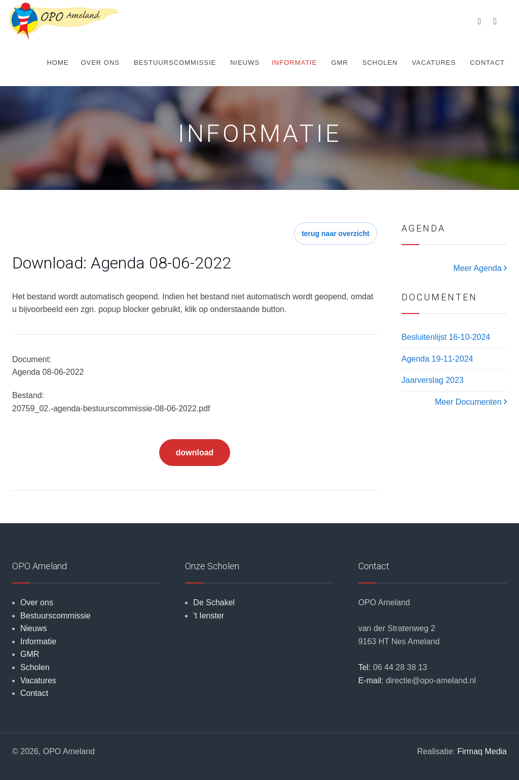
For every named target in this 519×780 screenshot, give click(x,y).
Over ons (100, 62)
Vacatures (434, 62)
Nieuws (245, 62)
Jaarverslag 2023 (432, 380)
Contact (487, 62)
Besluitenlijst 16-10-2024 (445, 337)
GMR (339, 62)
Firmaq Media (482, 751)
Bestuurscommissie (175, 62)
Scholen (380, 62)
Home (57, 62)
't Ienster (208, 615)
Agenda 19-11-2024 (437, 359)
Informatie (294, 62)
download (195, 452)
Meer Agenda (480, 268)
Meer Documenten (471, 402)
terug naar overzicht (335, 233)
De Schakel (214, 602)
